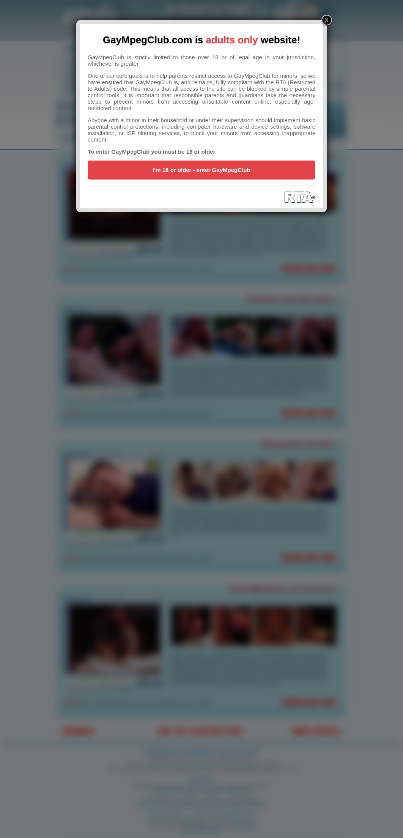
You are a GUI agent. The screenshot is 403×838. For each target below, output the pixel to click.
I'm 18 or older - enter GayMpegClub (201, 170)
